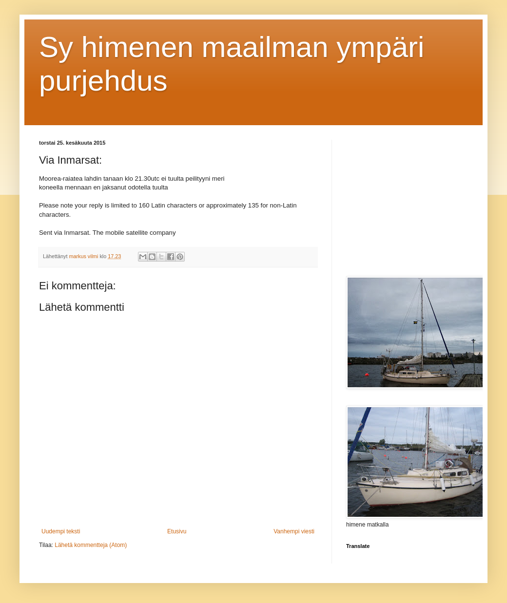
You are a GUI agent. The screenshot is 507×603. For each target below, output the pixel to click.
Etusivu (176, 531)
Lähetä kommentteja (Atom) (91, 545)
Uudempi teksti (60, 531)
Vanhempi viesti (293, 531)
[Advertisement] (407, 201)
